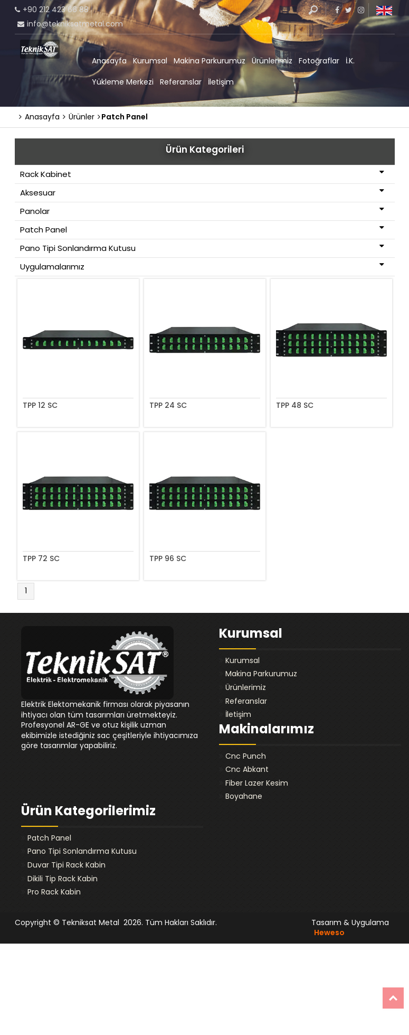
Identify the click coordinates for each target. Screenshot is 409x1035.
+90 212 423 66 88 (56, 9)
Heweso (329, 932)
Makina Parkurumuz (209, 60)
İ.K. (350, 60)
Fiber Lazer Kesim (256, 783)
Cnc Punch (245, 756)
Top (393, 998)
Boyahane (243, 796)
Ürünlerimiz (272, 60)
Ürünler (78, 116)
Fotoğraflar (319, 60)
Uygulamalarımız (202, 266)
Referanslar (181, 82)
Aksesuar (202, 192)
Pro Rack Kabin (54, 892)
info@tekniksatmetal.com (75, 23)
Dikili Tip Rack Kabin (62, 878)
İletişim (221, 82)
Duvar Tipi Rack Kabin (66, 865)
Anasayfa (109, 60)
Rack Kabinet (202, 174)
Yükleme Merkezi (123, 82)
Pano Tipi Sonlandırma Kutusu (202, 248)
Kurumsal (150, 60)
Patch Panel (202, 229)
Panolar (202, 211)
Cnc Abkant (247, 769)
